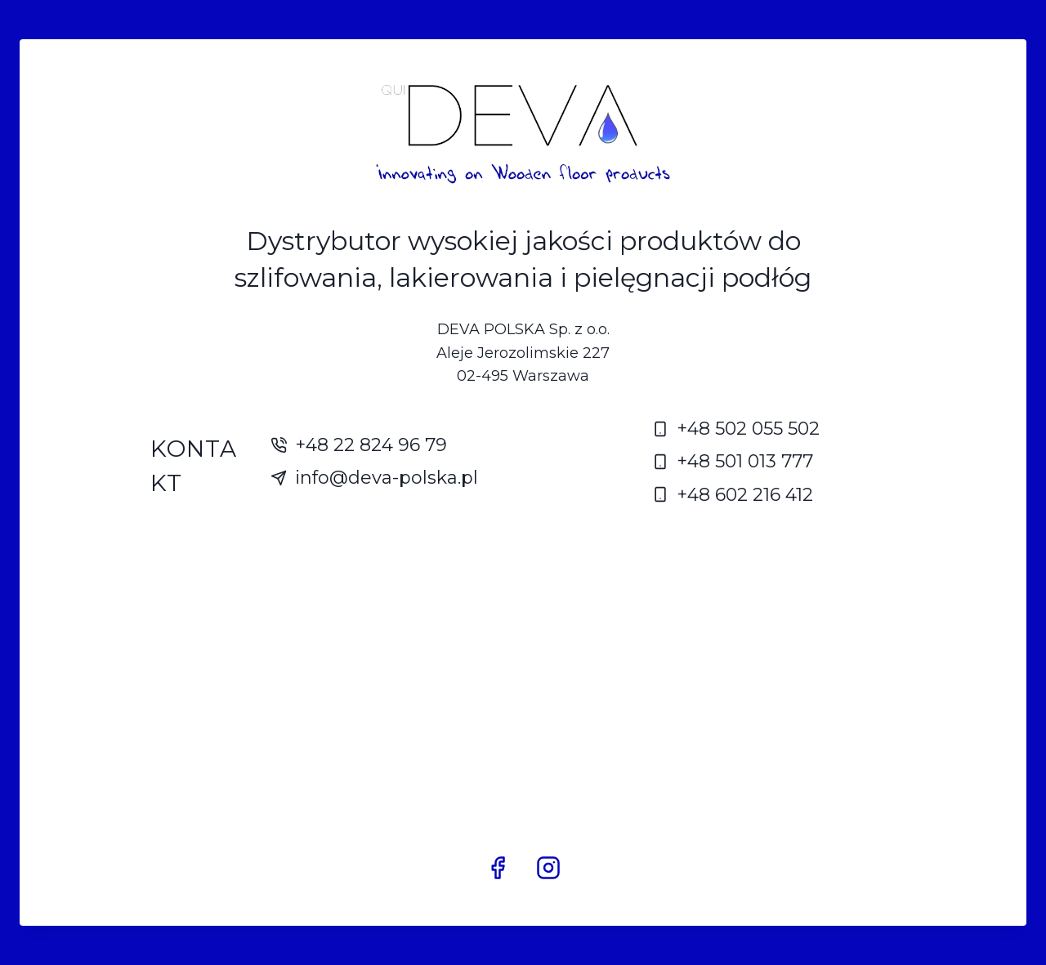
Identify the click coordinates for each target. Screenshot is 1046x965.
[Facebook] (497, 868)
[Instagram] (548, 868)
